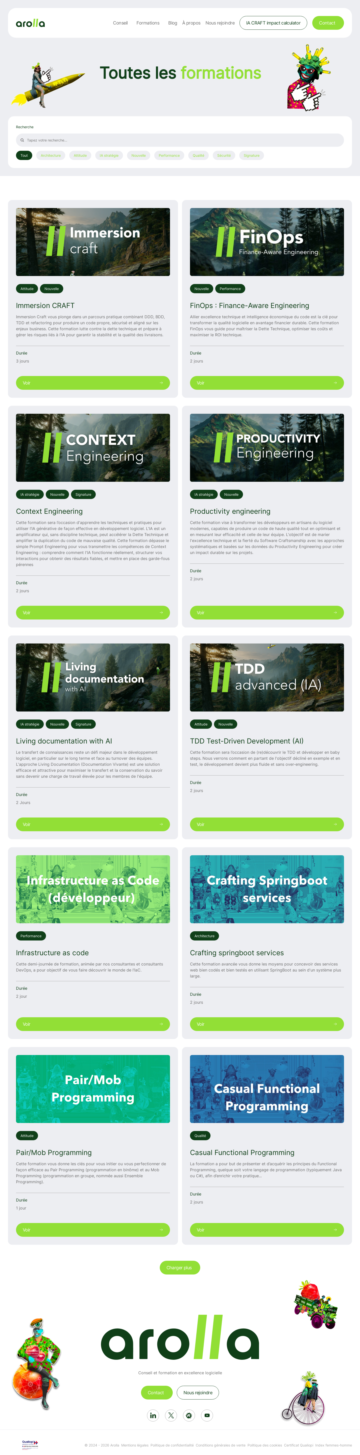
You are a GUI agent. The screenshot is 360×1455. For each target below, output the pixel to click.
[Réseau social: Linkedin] (153, 1416)
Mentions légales (134, 1445)
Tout (24, 155)
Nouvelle (139, 155)
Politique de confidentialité (172, 1445)
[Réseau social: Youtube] (207, 1416)
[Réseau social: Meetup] (189, 1416)
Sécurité (224, 155)
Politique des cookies (265, 1445)
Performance (169, 155)
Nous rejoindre (220, 23)
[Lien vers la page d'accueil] (30, 23)
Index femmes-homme (333, 1445)
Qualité (198, 155)
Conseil (120, 23)
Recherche (25, 127)
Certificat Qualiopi (298, 1445)
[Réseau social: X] (171, 1416)
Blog (172, 23)
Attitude (80, 155)
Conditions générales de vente (221, 1445)
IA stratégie (109, 155)
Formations (147, 23)
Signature (252, 155)
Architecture (51, 155)
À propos (191, 23)
